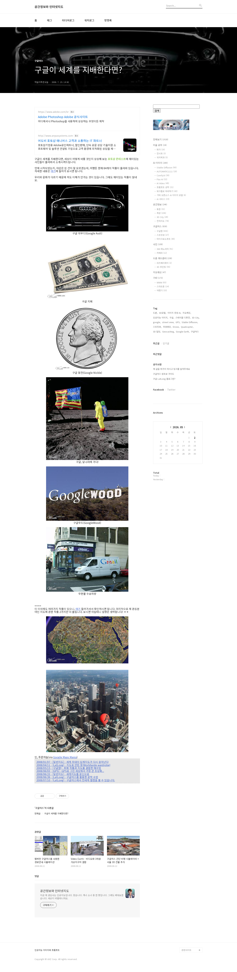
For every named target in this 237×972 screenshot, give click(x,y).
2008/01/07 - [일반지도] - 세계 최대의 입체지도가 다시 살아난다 (72, 761)
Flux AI (162, 179)
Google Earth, (183, 436)
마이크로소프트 (166, 238)
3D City (162, 217)
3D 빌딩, (157, 436)
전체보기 (160, 139)
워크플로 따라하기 (167, 191)
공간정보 (160, 204)
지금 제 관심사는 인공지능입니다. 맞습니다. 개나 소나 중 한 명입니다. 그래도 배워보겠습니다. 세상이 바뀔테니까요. (81, 896)
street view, (168, 427)
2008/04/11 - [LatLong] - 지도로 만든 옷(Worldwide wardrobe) (73, 764)
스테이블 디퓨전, (183, 422)
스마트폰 (163, 286)
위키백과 (162, 157)
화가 (161, 149)
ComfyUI (163, 175)
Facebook (158, 495)
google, (157, 427)
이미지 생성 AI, (174, 418)
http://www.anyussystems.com (55, 135)
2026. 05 (178, 532)
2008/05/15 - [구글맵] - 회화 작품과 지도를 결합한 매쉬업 (68, 767)
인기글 (166, 448)
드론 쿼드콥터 (162, 258)
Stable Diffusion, (190, 427)
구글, (172, 422)
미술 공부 (160, 145)
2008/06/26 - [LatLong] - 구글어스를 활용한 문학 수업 (67, 776)
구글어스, (195, 436)
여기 (53, 171)
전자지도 (163, 221)
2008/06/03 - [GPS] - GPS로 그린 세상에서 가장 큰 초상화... (70, 770)
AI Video (163, 183)
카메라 (162, 252)
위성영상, (167, 432)
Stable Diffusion (167, 167)
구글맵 (162, 231)
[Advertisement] (177, 355)
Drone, (176, 432)
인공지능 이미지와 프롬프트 (47, 950)
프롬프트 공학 (165, 187)
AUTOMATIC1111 (167, 171)
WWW (161, 282)
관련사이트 (186, 950)
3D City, (196, 422)
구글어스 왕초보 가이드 (163, 479)
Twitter (171, 495)
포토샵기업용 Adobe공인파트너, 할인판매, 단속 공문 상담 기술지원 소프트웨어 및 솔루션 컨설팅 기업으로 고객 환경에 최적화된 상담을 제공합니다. (77, 146)
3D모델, (162, 418)
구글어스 (160, 226)
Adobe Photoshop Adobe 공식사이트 (63, 117)
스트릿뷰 (163, 234)
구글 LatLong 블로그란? (164, 484)
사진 (158, 244)
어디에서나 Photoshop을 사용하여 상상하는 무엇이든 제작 (71, 121)
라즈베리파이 (164, 262)
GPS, (178, 427)
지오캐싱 (159, 272)
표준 (161, 209)
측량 (161, 213)
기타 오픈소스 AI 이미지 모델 (171, 195)
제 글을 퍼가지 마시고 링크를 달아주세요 (171, 474)
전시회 (161, 153)
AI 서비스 (163, 199)
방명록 (108, 20)
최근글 (156, 448)
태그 (49, 20)
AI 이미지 (160, 162)
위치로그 (89, 20)
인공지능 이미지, (160, 422)
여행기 (162, 290)
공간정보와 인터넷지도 (49, 7)
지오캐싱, (187, 418)
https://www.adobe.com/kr (53, 111)
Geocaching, (168, 436)
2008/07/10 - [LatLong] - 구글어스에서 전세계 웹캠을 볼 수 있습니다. (75, 780)
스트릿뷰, (157, 432)
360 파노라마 (165, 248)
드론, (155, 418)
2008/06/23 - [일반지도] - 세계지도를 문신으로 (62, 774)
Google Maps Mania (65, 757)
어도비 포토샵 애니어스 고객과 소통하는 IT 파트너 (70, 141)
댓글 (37, 876)
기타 (158, 277)
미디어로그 (68, 20)
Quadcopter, (187, 432)
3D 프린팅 (163, 266)
